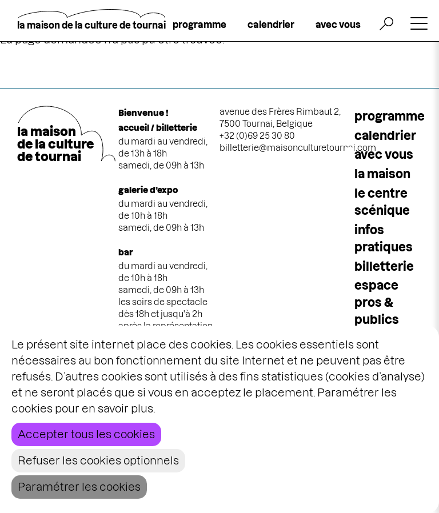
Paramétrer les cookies (79, 487)
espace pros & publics (376, 302)
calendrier (271, 24)
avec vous (338, 24)
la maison (382, 174)
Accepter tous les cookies (86, 434)
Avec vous (383, 154)
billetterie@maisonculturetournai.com (298, 148)
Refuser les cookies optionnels (98, 461)
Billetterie (384, 266)
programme (199, 24)
